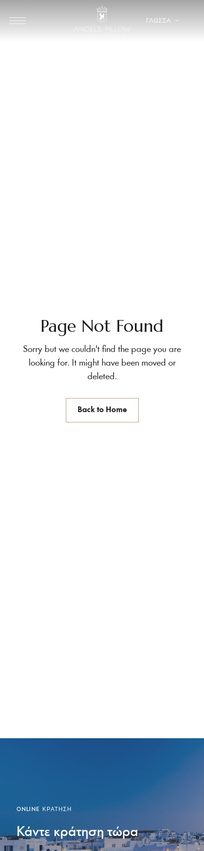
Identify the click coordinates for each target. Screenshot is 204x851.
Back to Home (102, 410)
